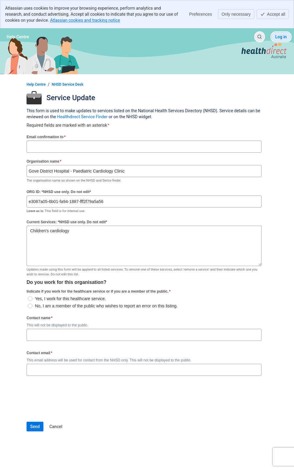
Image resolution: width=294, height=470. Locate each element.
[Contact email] (144, 369)
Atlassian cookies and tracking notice (85, 20)
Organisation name (44, 161)
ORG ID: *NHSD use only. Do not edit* (59, 192)
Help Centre (36, 84)
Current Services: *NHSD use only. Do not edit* (67, 222)
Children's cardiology (144, 246)
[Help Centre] (18, 37)
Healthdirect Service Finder (82, 116)
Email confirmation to (46, 137)
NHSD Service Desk (67, 84)
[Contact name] (144, 334)
